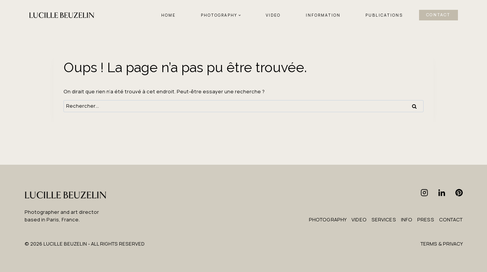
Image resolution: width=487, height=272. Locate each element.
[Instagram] (424, 192)
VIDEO (273, 15)
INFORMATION (323, 15)
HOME (168, 15)
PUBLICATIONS (384, 15)
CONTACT (438, 15)
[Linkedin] (441, 192)
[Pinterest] (459, 192)
